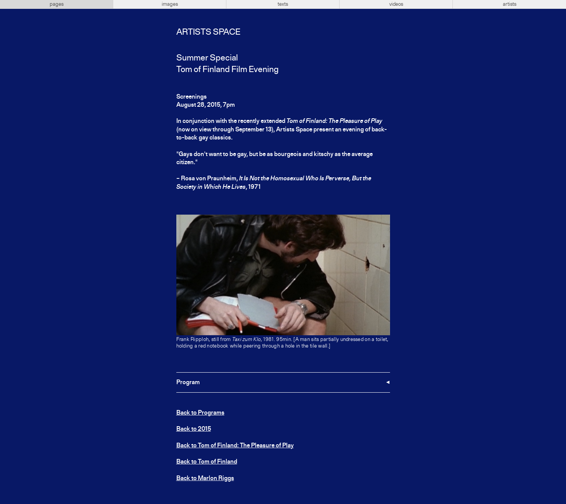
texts (283, 4)
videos (396, 4)
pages (57, 4)
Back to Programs (200, 413)
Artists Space (208, 32)
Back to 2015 (193, 429)
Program (188, 383)
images (170, 4)
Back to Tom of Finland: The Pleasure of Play (235, 446)
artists (509, 4)
